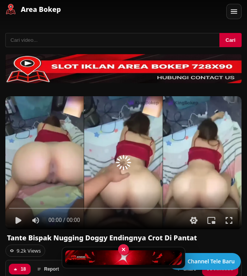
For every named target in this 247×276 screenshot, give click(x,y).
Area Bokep (41, 9)
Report (48, 269)
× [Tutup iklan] (124, 249)
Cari (230, 40)
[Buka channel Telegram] (204, 261)
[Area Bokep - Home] (10, 9)
